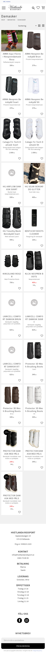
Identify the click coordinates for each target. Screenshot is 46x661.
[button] (4, 8)
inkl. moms (6, 2)
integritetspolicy (37, 651)
